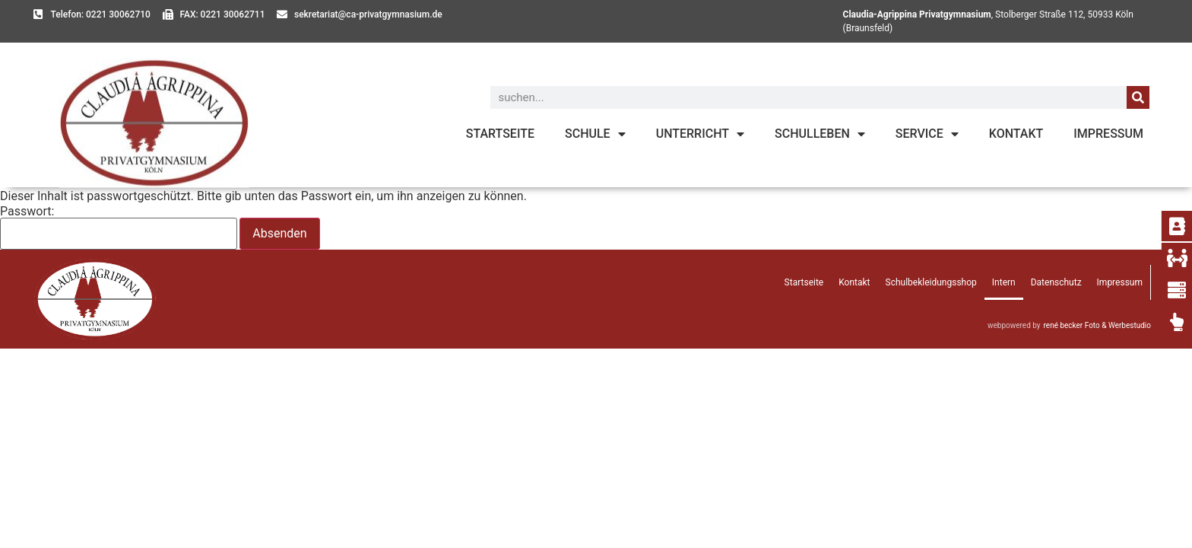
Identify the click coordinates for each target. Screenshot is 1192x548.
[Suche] (1138, 97)
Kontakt (1016, 133)
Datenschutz (1056, 282)
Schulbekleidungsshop (931, 282)
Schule (595, 134)
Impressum (1108, 133)
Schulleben (820, 134)
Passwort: (118, 228)
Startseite (500, 133)
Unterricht (700, 134)
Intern (1004, 282)
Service (927, 134)
